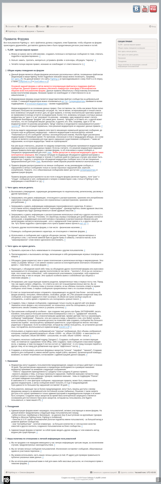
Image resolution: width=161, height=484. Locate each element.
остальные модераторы (36, 104)
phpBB (78, 478)
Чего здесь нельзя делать (127, 51)
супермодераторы (88, 170)
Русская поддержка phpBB (83, 479)
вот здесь (15, 79)
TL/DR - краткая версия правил (129, 45)
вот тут (65, 101)
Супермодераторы (77, 101)
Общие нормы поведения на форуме (131, 48)
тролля (14, 126)
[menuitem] (10, 26)
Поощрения (122, 61)
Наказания (122, 58)
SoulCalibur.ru (40, 81)
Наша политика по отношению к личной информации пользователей (132, 65)
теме (49, 152)
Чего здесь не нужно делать (128, 55)
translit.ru (63, 327)
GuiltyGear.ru (24, 81)
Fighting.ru (54, 79)
